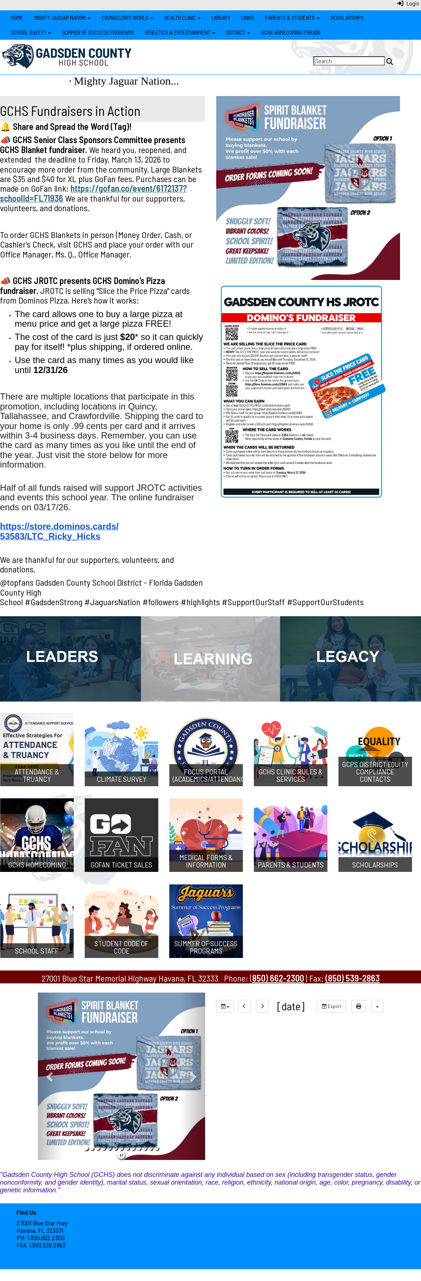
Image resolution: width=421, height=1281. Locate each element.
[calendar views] (377, 1006)
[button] (50, 1076)
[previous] (244, 1006)
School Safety (31, 32)
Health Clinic (182, 17)
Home (17, 17)
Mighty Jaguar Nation (62, 17)
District (238, 32)
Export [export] (331, 1006)
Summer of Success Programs (98, 32)
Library (221, 17)
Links (247, 17)
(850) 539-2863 (352, 978)
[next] (262, 1006)
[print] (358, 1006)
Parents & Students (292, 17)
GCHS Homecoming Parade (291, 32)
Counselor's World (127, 17)
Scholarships (347, 17)
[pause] (121, 1155)
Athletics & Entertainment (180, 32)
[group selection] (225, 1006)
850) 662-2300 (278, 978)
